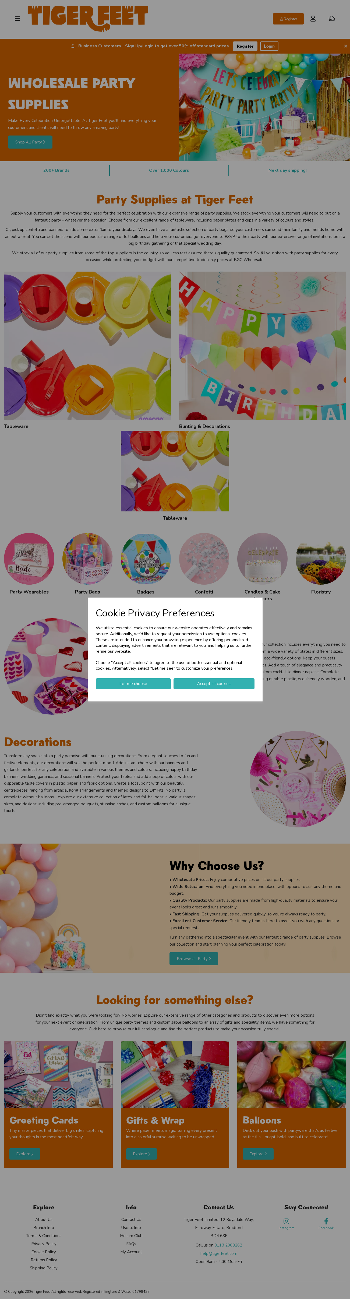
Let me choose (133, 683)
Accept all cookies (214, 683)
